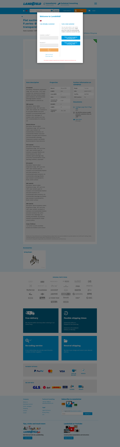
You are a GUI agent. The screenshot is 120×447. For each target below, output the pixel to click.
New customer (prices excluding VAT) (71, 37)
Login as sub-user (49, 54)
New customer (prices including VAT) (71, 43)
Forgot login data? (49, 56)
